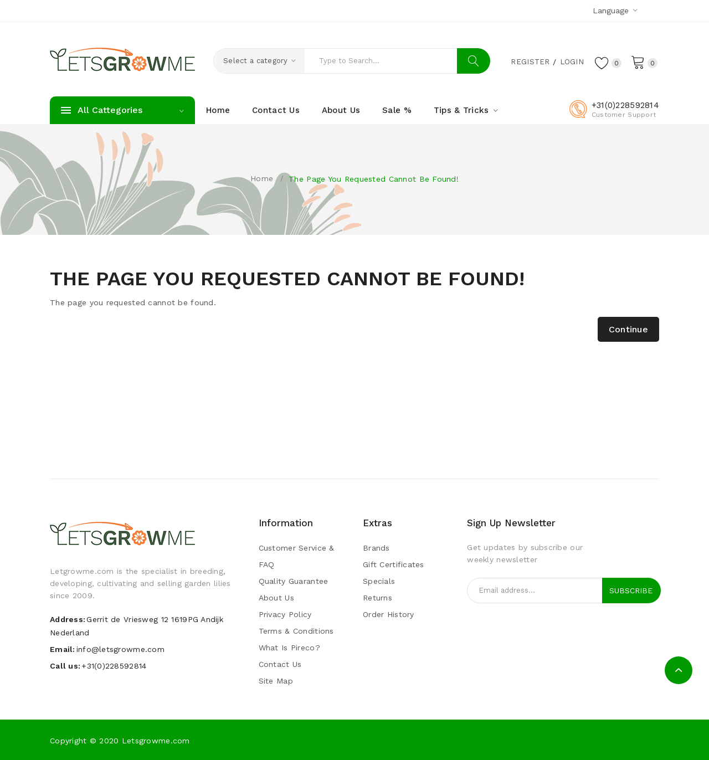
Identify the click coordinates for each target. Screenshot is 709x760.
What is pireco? (289, 647)
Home (261, 178)
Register (528, 61)
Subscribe (631, 590)
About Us (276, 597)
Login (570, 61)
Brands (376, 547)
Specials (379, 581)
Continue (628, 329)
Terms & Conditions (296, 631)
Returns (377, 597)
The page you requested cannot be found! (374, 178)
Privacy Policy (285, 614)
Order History (388, 614)
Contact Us (280, 664)
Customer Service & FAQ (297, 556)
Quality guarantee (293, 581)
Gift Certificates (393, 564)
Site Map (276, 680)
